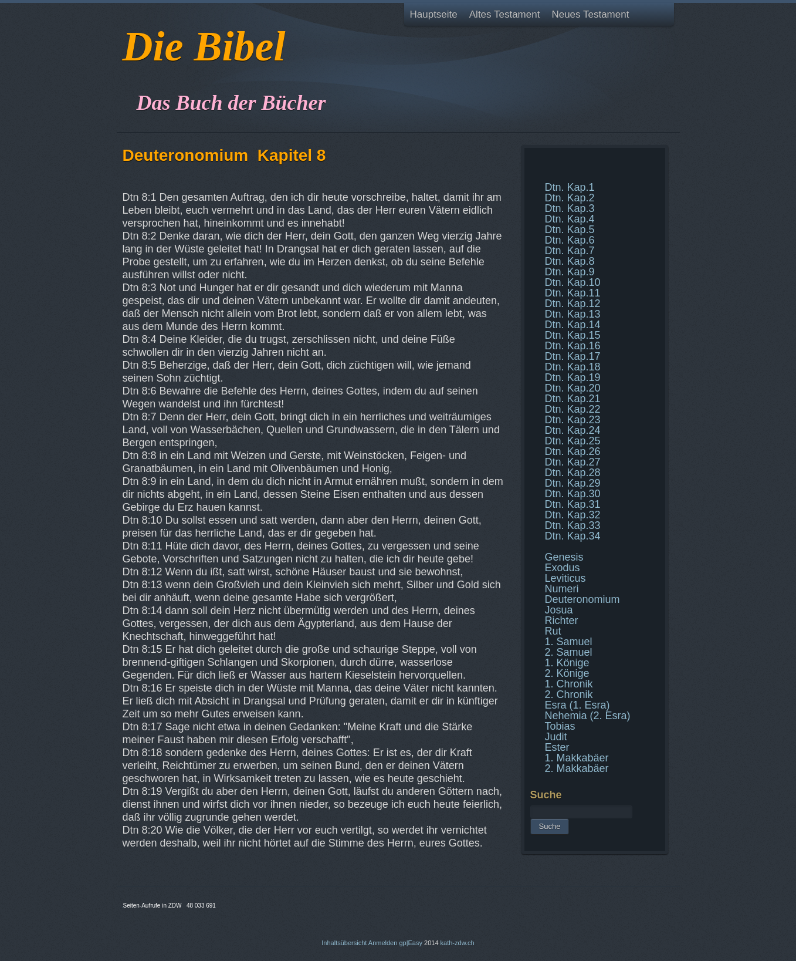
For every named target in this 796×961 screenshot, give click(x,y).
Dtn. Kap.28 (573, 472)
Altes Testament (504, 14)
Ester (557, 747)
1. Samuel (568, 642)
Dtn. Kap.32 (573, 515)
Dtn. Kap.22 (573, 409)
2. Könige (567, 673)
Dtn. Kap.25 (573, 441)
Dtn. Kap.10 (573, 282)
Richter (561, 620)
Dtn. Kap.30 (573, 494)
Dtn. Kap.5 (570, 229)
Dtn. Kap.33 (573, 525)
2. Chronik (569, 694)
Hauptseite (434, 14)
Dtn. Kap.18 (573, 367)
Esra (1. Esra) (577, 705)
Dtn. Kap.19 (573, 377)
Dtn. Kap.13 (573, 314)
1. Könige (567, 663)
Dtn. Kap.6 (570, 240)
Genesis (564, 557)
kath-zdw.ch (458, 942)
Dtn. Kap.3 (570, 208)
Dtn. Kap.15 (573, 335)
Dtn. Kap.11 (573, 293)
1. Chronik (569, 684)
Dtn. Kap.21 (573, 398)
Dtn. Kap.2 (570, 198)
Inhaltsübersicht (344, 942)
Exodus (562, 568)
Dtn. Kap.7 (570, 251)
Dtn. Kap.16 (573, 346)
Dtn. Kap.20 (573, 388)
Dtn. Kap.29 (573, 483)
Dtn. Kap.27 (573, 462)
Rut (553, 631)
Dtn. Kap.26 (573, 451)
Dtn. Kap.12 (573, 303)
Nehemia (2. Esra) (588, 715)
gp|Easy (410, 942)
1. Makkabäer (577, 758)
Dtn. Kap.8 (570, 261)
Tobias (560, 726)
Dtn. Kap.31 (573, 504)
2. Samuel (568, 652)
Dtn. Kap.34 (573, 536)
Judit (556, 737)
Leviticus (565, 578)
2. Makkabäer (577, 768)
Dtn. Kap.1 (570, 187)
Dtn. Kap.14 (573, 325)
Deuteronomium (582, 599)
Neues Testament (590, 14)
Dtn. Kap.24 (573, 430)
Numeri (562, 589)
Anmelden (383, 942)
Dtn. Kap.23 (573, 420)
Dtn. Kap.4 (570, 219)
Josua (559, 610)
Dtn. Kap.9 (570, 272)
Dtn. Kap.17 (573, 356)
